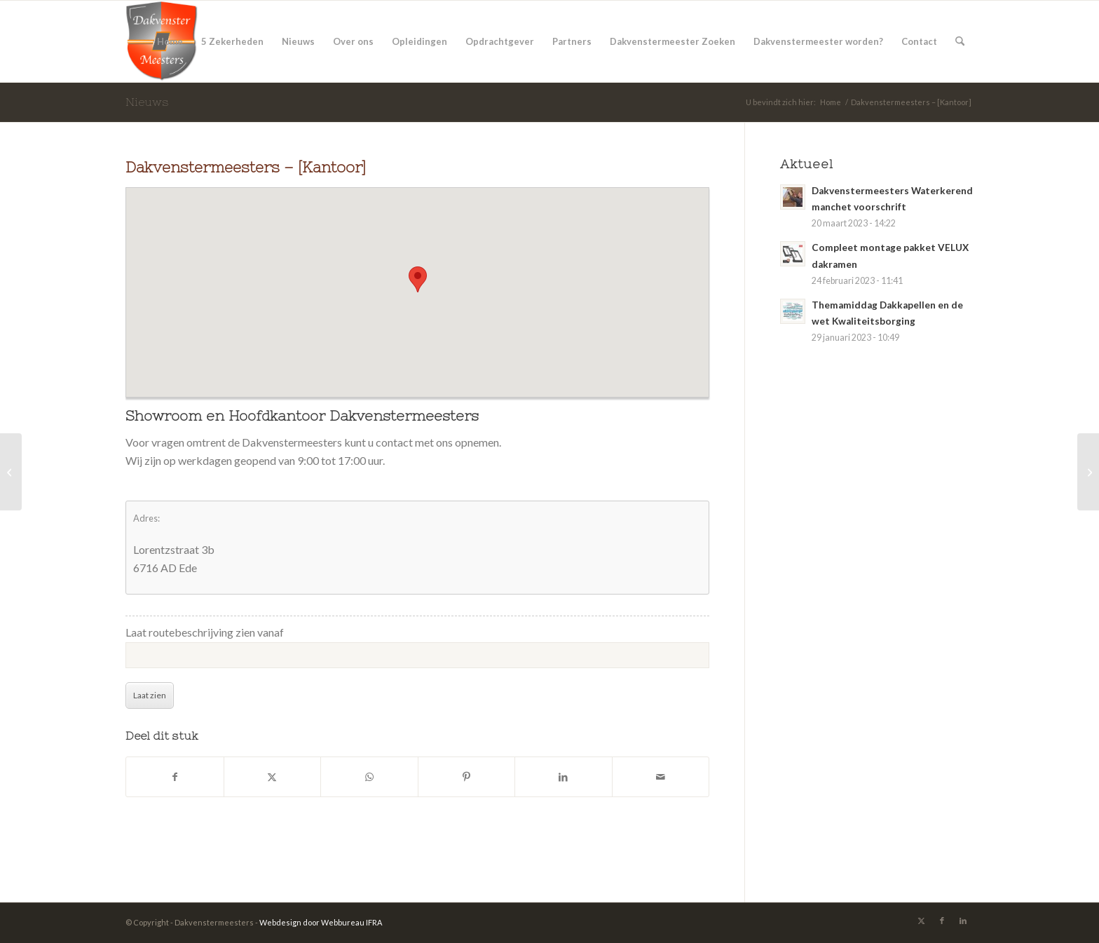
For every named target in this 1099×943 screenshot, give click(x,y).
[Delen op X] (272, 776)
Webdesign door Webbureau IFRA (320, 922)
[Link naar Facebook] (942, 920)
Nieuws (147, 101)
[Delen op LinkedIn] (563, 776)
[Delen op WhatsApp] (369, 776)
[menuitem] (170, 41)
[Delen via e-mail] (661, 776)
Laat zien (149, 695)
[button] (418, 279)
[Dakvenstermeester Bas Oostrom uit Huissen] (1088, 471)
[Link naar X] (920, 920)
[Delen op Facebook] (175, 776)
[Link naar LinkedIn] (963, 920)
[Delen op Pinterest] (466, 776)
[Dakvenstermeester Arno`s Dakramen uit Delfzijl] (11, 471)
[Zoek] (960, 41)
